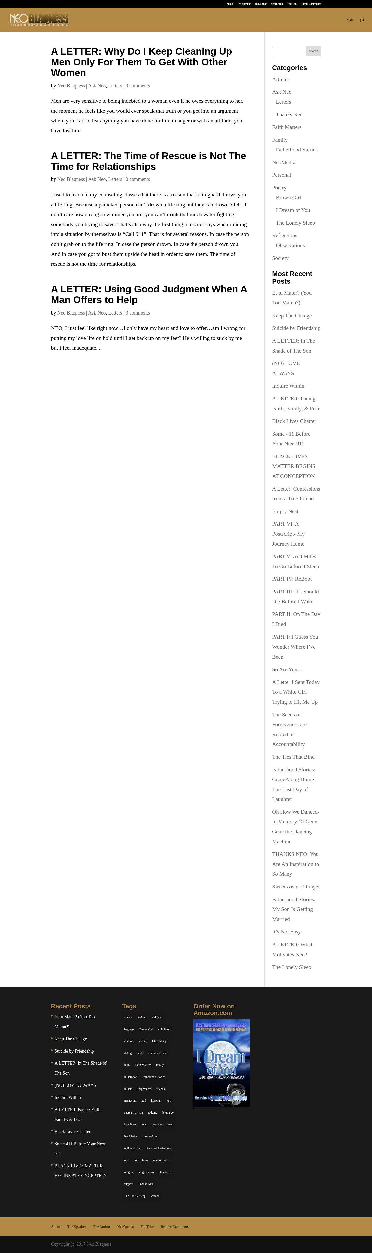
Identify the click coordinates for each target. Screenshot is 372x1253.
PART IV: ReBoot (292, 579)
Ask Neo (97, 85)
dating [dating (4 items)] (128, 1053)
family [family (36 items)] (160, 1065)
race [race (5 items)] (126, 1160)
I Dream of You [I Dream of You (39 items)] (133, 1112)
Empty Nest (285, 511)
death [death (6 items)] (140, 1053)
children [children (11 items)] (129, 1041)
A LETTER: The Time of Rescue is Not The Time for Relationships (148, 161)
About (230, 4)
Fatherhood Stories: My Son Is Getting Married (293, 909)
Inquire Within (288, 386)
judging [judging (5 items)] (152, 1112)
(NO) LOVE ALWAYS (75, 1085)
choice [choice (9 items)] (143, 1041)
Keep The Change (292, 315)
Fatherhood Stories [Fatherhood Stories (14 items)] (153, 1077)
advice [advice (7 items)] (128, 1017)
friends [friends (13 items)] (160, 1089)
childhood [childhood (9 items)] (164, 1029)
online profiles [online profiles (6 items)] (133, 1148)
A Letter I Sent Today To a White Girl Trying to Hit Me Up (296, 692)
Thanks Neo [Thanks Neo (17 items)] (145, 1184)
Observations (290, 245)
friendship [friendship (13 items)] (130, 1100)
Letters (115, 85)
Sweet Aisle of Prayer (296, 886)
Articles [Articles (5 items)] (142, 1017)
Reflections (284, 235)
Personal (281, 175)
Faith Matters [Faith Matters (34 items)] (143, 1065)
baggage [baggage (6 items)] (129, 1029)
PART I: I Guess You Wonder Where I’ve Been (295, 647)
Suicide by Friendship (296, 328)
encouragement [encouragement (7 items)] (157, 1053)
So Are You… (287, 669)
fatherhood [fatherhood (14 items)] (130, 1077)
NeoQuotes (277, 4)
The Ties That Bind (293, 757)
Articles (281, 79)
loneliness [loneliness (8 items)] (130, 1124)
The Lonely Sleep (295, 223)
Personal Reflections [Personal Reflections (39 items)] (159, 1148)
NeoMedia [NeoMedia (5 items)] (130, 1136)
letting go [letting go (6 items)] (168, 1112)
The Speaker (243, 4)
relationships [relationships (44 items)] (160, 1160)
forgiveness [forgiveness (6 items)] (144, 1089)
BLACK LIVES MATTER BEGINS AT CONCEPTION (293, 466)
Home (350, 20)
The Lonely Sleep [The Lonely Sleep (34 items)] (134, 1196)
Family (280, 140)
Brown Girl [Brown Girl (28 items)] (146, 1029)
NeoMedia (283, 162)
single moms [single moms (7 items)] (146, 1172)
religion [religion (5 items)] (128, 1172)
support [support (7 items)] (128, 1184)
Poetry (279, 187)
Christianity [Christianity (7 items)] (159, 1041)
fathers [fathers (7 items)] (128, 1089)
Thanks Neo (289, 114)
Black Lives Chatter (294, 421)
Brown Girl (288, 197)
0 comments (138, 85)
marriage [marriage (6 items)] (157, 1124)
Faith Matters (287, 127)
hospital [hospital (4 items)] (156, 1100)
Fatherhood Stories (297, 149)
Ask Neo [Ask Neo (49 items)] (157, 1017)
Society (280, 258)
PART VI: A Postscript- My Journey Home (288, 534)
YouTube (291, 4)
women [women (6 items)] (155, 1196)
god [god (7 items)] (143, 1100)
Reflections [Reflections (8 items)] (141, 1160)
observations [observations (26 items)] (149, 1136)
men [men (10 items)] (170, 1124)
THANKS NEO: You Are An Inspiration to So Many (295, 864)
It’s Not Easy (286, 931)
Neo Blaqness (71, 85)
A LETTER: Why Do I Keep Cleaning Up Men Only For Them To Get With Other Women (141, 62)
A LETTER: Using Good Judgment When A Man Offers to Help (149, 294)
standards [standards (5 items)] (164, 1172)
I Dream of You (293, 210)
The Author (260, 4)
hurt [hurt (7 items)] (168, 1100)
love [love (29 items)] (144, 1124)
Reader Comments (311, 4)
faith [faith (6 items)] (127, 1065)
